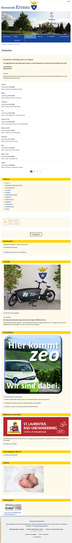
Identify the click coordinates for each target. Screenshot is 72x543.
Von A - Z (7, 183)
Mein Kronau (17, 38)
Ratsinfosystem (9, 199)
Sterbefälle (8, 202)
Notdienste (8, 197)
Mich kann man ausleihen (12, 313)
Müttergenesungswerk (11, 247)
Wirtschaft (65, 36)
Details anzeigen (38, 531)
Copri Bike (8, 317)
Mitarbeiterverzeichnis (11, 194)
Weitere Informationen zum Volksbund (15, 252)
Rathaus (29, 36)
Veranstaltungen (9, 206)
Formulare (8, 190)
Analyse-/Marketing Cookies (35, 529)
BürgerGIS (36, 234)
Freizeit (52, 36)
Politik (40, 36)
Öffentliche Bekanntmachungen (13, 185)
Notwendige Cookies (18, 529)
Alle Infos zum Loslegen (10, 443)
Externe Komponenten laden (54, 529)
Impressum (38, 537)
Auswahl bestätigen (31, 534)
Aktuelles (6, 36)
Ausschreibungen (10, 187)
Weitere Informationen (11, 455)
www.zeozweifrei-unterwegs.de (13, 396)
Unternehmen (9, 204)
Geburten (17, 44)
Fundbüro (7, 192)
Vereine (7, 209)
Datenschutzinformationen (40, 526)
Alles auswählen (44, 534)
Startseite (4, 44)
